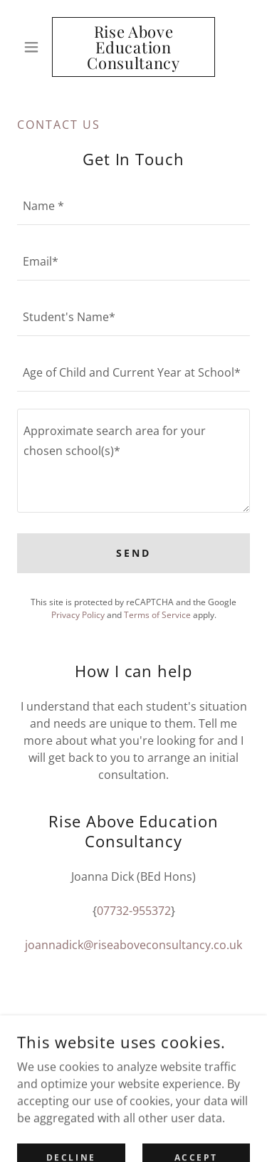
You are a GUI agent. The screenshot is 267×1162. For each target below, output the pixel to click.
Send (133, 553)
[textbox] (133, 206)
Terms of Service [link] (157, 615)
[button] (34, 47)
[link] (133, 47)
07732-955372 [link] (134, 910)
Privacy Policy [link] (78, 615)
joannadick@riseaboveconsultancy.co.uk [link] (133, 945)
